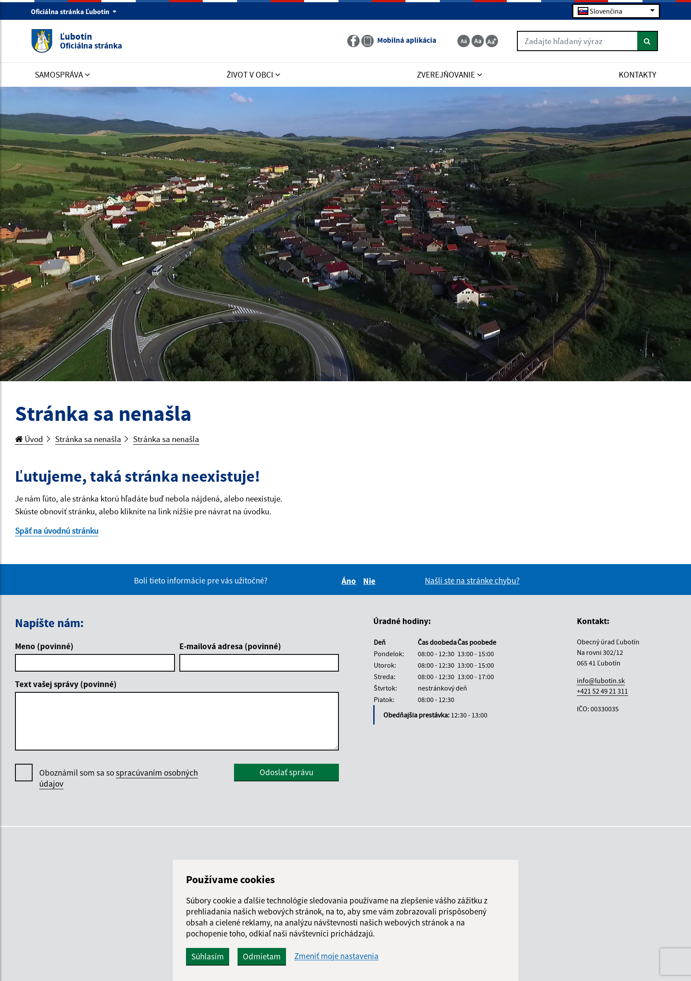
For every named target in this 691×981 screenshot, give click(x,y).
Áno (350, 581)
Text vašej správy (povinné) (66, 684)
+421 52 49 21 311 (602, 691)
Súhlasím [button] (207, 956)
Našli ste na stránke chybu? (472, 580)
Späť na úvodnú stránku (56, 530)
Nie (370, 581)
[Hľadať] (647, 41)
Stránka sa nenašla (88, 439)
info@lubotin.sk (601, 680)
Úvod (29, 439)
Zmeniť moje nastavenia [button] (336, 956)
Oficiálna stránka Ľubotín (74, 11)
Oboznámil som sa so (118, 778)
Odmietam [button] (262, 956)
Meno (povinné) (44, 646)
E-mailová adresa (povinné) (230, 646)
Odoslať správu (286, 772)
